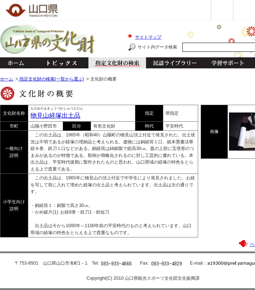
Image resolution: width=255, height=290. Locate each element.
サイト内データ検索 (157, 47)
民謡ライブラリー (175, 62)
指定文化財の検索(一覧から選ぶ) (51, 79)
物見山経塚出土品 (55, 115)
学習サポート (227, 62)
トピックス (59, 62)
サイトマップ (148, 37)
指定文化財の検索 (117, 62)
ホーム (15, 62)
